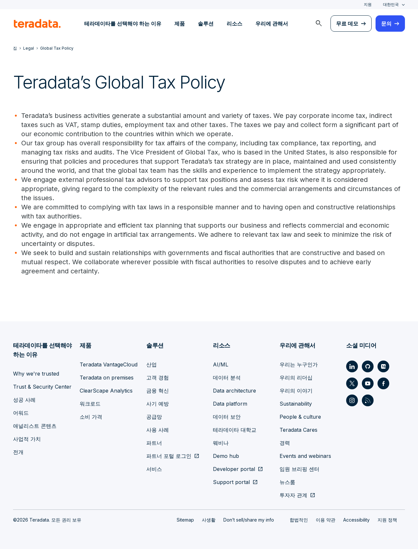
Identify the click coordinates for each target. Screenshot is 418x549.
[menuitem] (319, 23)
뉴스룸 (287, 482)
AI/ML (220, 364)
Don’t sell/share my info (248, 520)
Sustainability (296, 403)
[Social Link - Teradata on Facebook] (383, 383)
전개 (18, 452)
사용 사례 (157, 430)
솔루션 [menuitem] (206, 23)
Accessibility (356, 520)
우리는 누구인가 (299, 364)
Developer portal (234, 469)
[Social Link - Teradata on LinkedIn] (352, 366)
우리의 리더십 (296, 377)
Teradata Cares (298, 430)
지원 (368, 4)
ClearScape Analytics (106, 390)
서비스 (154, 469)
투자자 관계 (293, 495)
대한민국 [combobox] (391, 4)
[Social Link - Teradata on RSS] (368, 400)
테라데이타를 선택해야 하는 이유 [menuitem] (122, 23)
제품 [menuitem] (179, 23)
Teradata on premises (107, 377)
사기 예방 (157, 403)
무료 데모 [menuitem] (347, 23)
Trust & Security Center (42, 386)
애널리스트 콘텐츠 (34, 426)
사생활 (209, 520)
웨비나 (221, 443)
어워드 (21, 413)
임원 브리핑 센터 (299, 469)
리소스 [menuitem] (234, 23)
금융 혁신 (157, 390)
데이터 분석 (227, 377)
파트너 (154, 443)
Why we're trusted (36, 373)
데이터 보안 (227, 416)
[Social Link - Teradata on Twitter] (352, 383)
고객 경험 (157, 377)
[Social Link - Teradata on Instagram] (352, 400)
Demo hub (226, 456)
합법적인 (299, 520)
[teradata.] (37, 23)
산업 (151, 364)
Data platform (230, 403)
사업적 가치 (27, 439)
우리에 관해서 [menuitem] (271, 23)
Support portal (231, 482)
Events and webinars (305, 456)
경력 (285, 443)
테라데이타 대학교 (234, 430)
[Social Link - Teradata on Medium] (383, 366)
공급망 (154, 416)
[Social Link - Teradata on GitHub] (368, 366)
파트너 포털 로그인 (168, 456)
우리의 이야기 (296, 390)
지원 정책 (387, 520)
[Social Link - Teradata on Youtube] (368, 383)
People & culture (300, 416)
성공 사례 (24, 399)
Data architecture (234, 390)
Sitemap (185, 520)
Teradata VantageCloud (108, 364)
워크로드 (90, 403)
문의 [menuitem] (386, 23)
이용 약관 (325, 520)
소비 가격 (91, 416)
